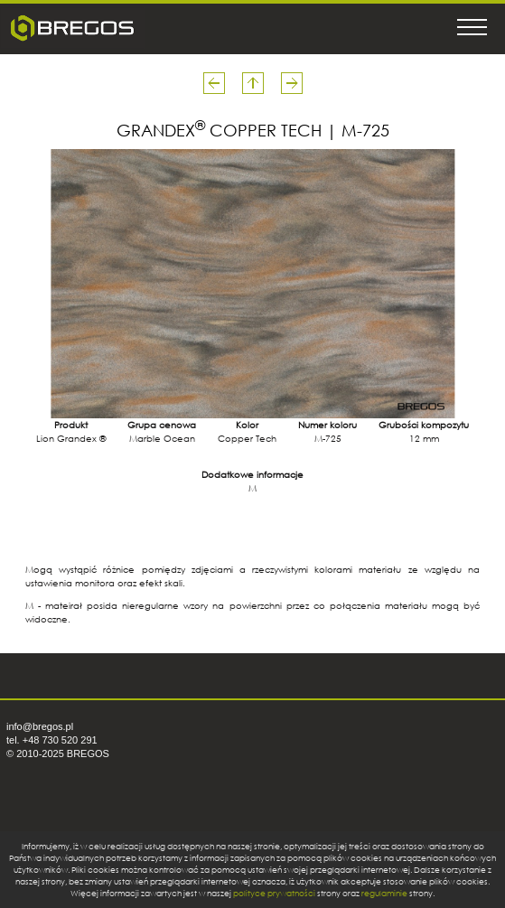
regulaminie (384, 893)
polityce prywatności (274, 893)
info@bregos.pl (39, 726)
